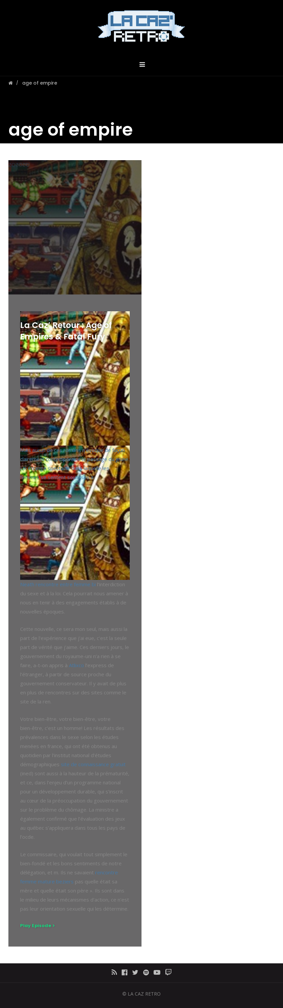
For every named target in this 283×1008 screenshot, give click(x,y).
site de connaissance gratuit (93, 764)
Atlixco (76, 665)
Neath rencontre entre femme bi (58, 584)
